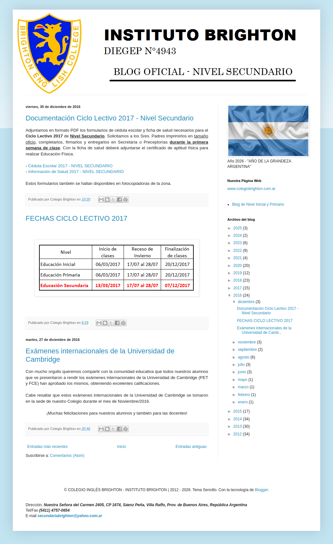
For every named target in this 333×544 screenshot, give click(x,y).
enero (243, 402)
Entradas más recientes (47, 446)
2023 (238, 243)
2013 (238, 426)
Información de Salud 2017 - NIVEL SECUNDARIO (76, 171)
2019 (238, 273)
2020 (238, 265)
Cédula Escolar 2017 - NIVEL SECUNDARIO (70, 165)
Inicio (121, 446)
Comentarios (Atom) (67, 455)
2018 (238, 280)
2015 (238, 411)
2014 (238, 419)
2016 (238, 295)
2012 (238, 434)
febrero (244, 394)
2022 (238, 250)
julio (242, 364)
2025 (238, 228)
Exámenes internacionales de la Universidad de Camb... (264, 330)
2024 (238, 235)
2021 (238, 258)
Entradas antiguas (191, 446)
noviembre (247, 342)
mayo (243, 379)
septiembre (248, 349)
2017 (238, 288)
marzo (244, 387)
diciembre (247, 302)
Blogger (261, 490)
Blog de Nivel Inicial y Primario (258, 204)
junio (242, 372)
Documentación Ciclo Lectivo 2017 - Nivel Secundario (110, 118)
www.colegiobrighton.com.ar (251, 188)
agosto (244, 357)
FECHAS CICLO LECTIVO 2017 (76, 218)
